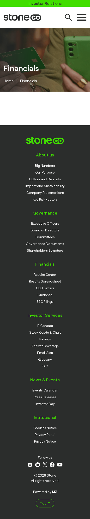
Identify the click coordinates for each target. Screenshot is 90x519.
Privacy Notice (45, 441)
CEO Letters (45, 288)
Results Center (45, 274)
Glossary (45, 359)
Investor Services (45, 315)
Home (9, 80)
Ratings (45, 339)
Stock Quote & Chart (45, 332)
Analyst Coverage (45, 346)
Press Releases (45, 397)
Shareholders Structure (45, 250)
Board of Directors (45, 230)
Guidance (45, 295)
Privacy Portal (45, 434)
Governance (45, 213)
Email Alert (45, 352)
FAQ (45, 366)
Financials (45, 264)
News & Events (45, 379)
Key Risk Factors (45, 199)
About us (45, 154)
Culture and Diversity (45, 179)
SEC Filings (45, 301)
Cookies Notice (45, 428)
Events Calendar (45, 390)
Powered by (45, 492)
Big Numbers (45, 165)
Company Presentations (45, 192)
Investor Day (45, 404)
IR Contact (45, 326)
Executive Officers (45, 223)
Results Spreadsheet (45, 281)
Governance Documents (45, 244)
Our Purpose (45, 172)
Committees (45, 237)
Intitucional (45, 417)
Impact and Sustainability (45, 186)
